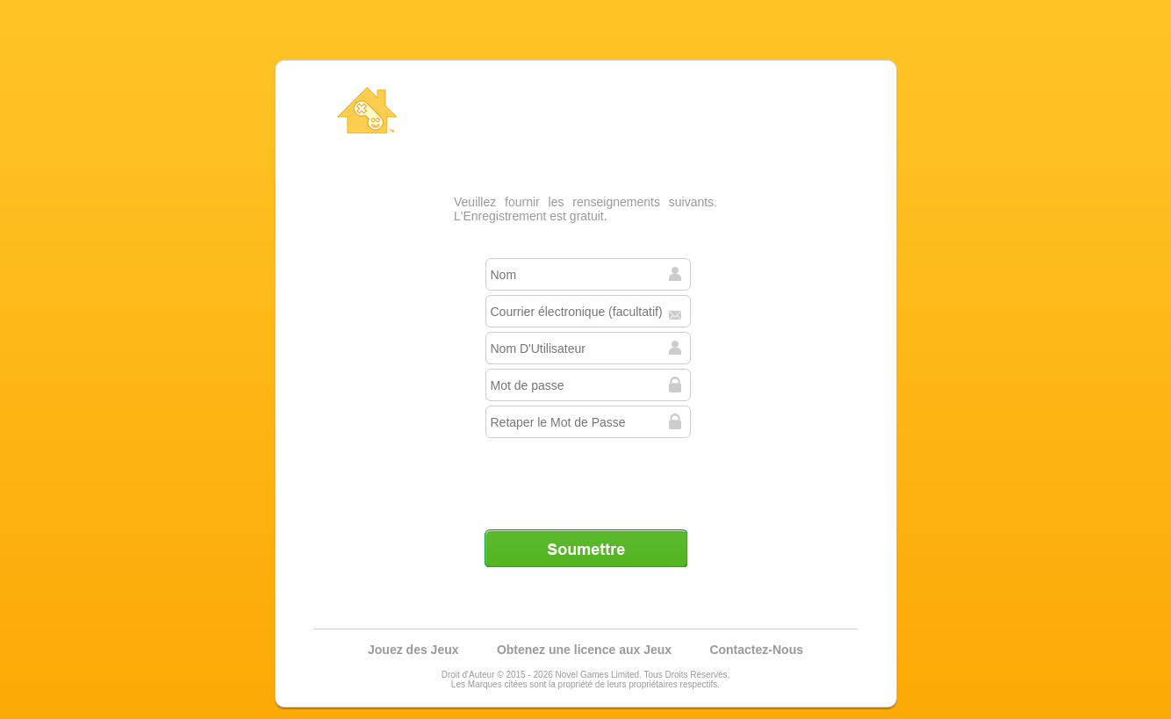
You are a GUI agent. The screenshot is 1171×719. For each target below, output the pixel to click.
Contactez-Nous (756, 650)
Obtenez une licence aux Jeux (584, 650)
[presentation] (587, 476)
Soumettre (585, 547)
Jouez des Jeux (413, 650)
